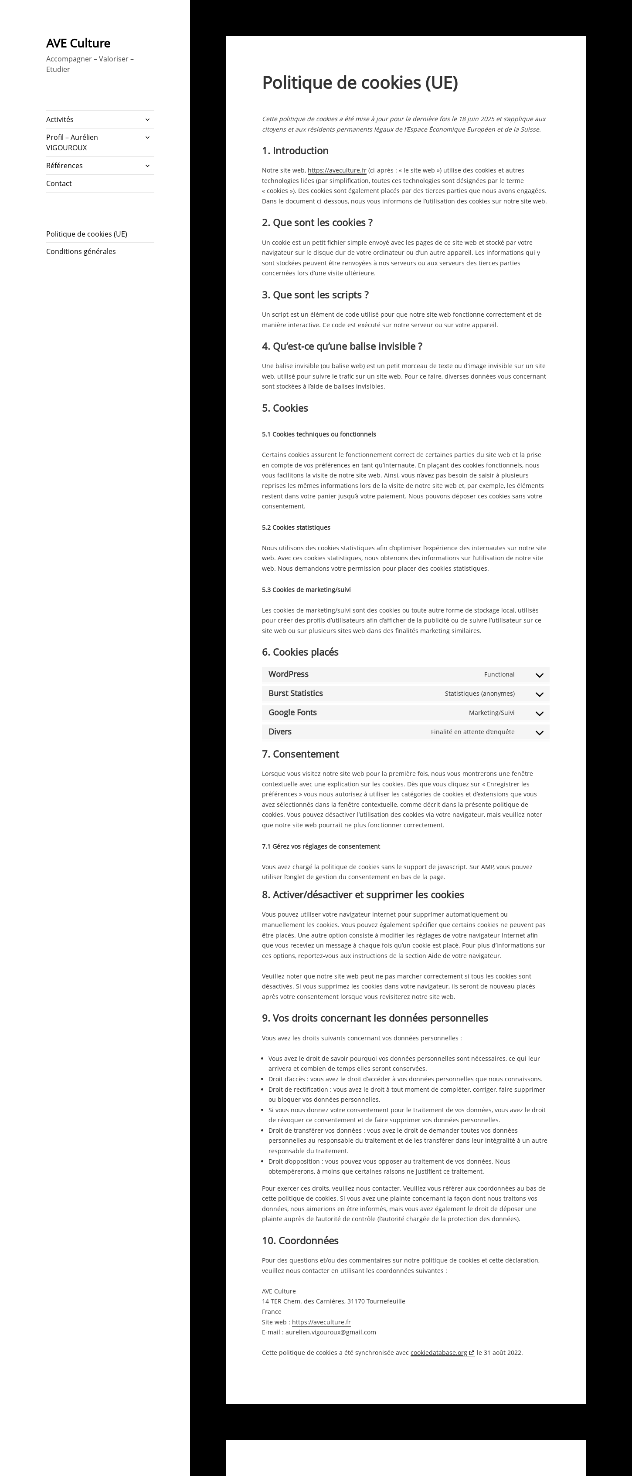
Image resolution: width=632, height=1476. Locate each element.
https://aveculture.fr (337, 170)
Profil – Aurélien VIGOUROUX (72, 142)
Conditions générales (81, 251)
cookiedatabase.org (439, 1352)
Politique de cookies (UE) (86, 234)
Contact (59, 183)
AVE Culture (78, 43)
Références (64, 165)
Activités (60, 119)
